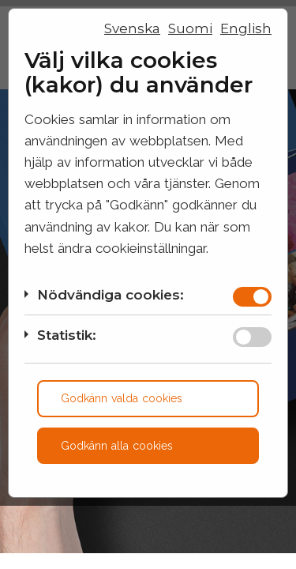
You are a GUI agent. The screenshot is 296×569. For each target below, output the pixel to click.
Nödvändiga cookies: (110, 295)
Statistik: (66, 335)
